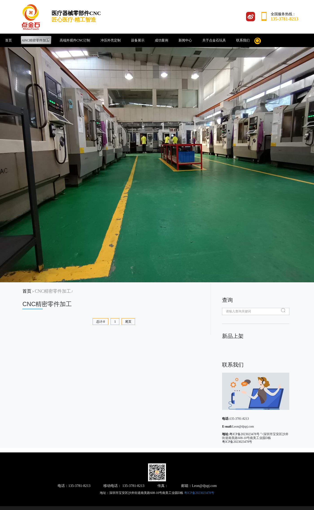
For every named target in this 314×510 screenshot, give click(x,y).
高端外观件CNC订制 (75, 40)
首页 (8, 40)
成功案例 (161, 40)
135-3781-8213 (239, 418)
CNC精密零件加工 (35, 40)
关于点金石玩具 (214, 40)
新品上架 (233, 336)
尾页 (128, 321)
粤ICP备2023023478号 (244, 434)
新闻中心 (185, 40)
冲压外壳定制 (110, 40)
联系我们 (243, 40)
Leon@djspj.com (243, 426)
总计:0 (100, 321)
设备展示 (137, 40)
